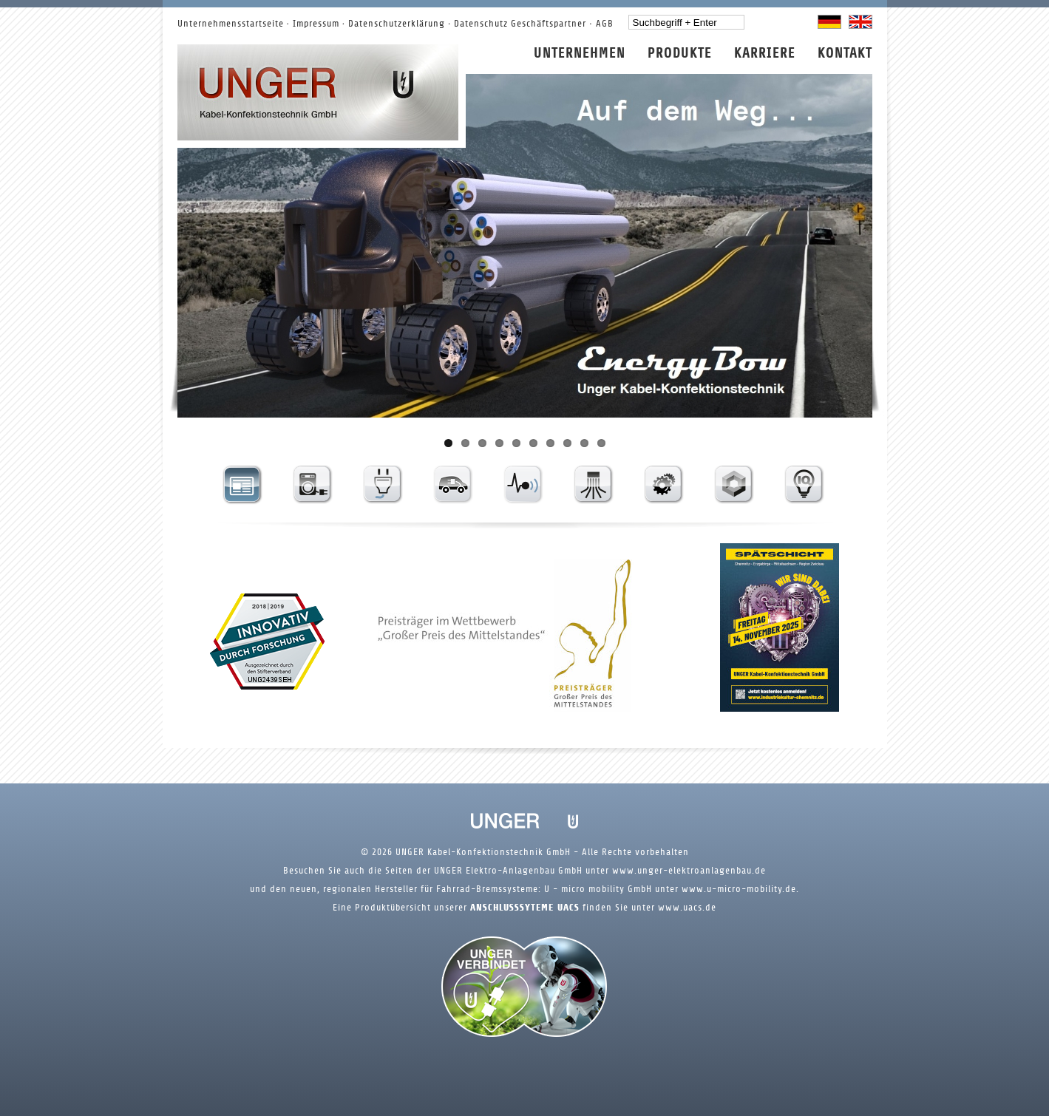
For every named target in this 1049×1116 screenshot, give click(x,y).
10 (601, 443)
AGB (605, 23)
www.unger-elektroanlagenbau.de (687, 870)
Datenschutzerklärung (396, 23)
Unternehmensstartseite (230, 23)
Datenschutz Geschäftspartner (520, 23)
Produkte (680, 53)
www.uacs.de (687, 907)
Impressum (316, 23)
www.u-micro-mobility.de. (739, 889)
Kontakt (845, 53)
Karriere (764, 53)
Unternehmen (579, 53)
